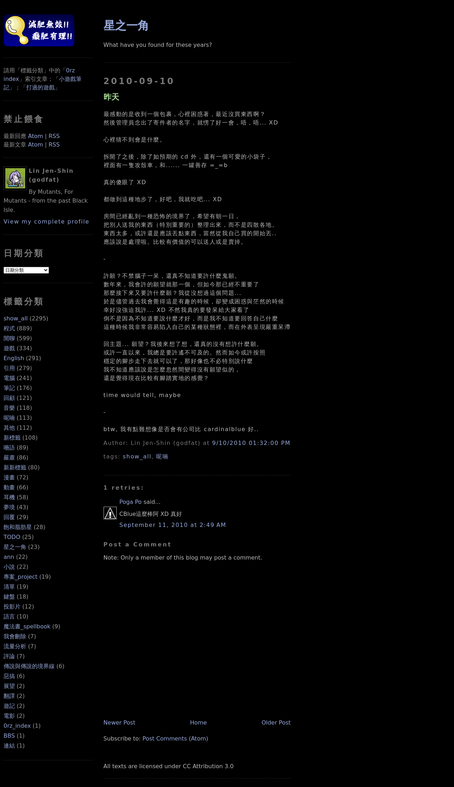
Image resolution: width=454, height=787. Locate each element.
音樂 (9, 407)
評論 (9, 656)
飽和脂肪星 (18, 527)
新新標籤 (15, 467)
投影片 (12, 606)
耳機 (9, 497)
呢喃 (9, 417)
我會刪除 (15, 636)
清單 (9, 586)
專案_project (21, 576)
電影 (9, 715)
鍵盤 (9, 596)
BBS (9, 735)
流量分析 (15, 646)
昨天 (111, 96)
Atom (35, 136)
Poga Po (131, 502)
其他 (9, 427)
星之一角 (15, 547)
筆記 (9, 388)
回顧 (9, 398)
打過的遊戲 (40, 87)
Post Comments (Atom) (175, 738)
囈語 (9, 447)
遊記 (9, 706)
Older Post (275, 722)
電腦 (9, 378)
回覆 (9, 517)
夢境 (9, 507)
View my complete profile (46, 221)
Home (198, 722)
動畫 (9, 487)
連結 (9, 745)
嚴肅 (9, 457)
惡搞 (9, 676)
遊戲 (9, 348)
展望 (9, 686)
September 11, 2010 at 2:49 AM (173, 525)
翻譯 (9, 696)
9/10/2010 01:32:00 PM (251, 443)
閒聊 (9, 338)
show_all (16, 318)
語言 (9, 616)
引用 (9, 368)
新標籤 (12, 437)
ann (9, 557)
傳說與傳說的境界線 (29, 666)
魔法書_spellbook (27, 626)
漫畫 (9, 477)
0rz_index (17, 725)
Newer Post (119, 722)
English (14, 358)
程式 (9, 328)
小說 (9, 566)
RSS (54, 136)
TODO (12, 537)
